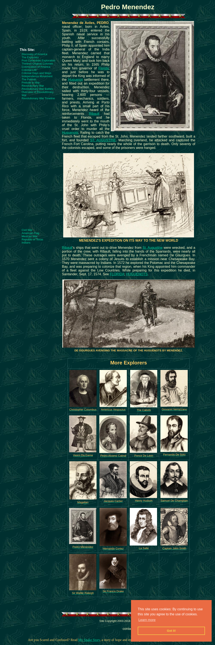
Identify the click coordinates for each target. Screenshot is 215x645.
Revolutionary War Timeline (38, 98)
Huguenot (75, 79)
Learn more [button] (147, 620)
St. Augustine (153, 247)
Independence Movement (37, 76)
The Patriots (29, 79)
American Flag (30, 233)
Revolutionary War (33, 85)
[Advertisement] (36, 35)
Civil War (27, 230)
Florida (103, 68)
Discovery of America (34, 54)
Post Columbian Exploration (38, 60)
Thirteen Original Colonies (37, 63)
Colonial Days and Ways (36, 73)
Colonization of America (36, 66)
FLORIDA (117, 274)
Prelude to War (31, 82)
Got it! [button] (171, 630)
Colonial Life (29, 70)
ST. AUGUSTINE (103, 140)
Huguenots (70, 132)
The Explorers (30, 57)
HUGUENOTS (137, 274)
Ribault (94, 113)
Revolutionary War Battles (37, 88)
